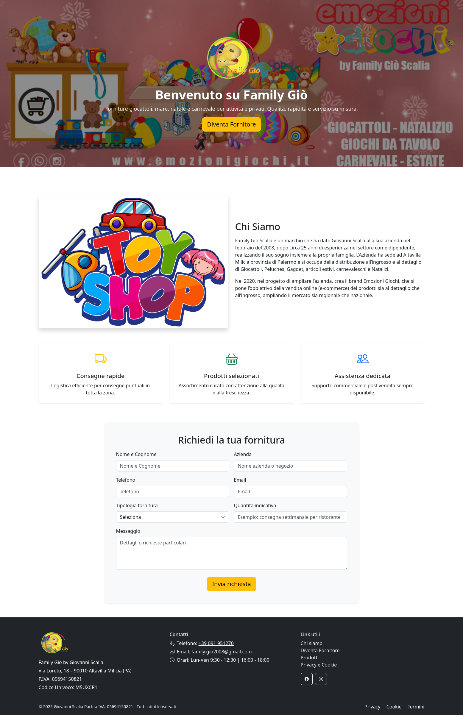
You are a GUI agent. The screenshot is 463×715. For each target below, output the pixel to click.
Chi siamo (312, 643)
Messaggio (128, 531)
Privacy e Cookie (319, 664)
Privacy (372, 706)
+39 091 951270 (216, 643)
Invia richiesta (231, 584)
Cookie (394, 706)
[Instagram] (321, 679)
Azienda (243, 454)
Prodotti (310, 657)
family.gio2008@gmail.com (221, 651)
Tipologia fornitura (137, 505)
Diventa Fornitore (231, 124)
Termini (416, 706)
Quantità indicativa (255, 505)
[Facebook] (307, 679)
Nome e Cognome (136, 454)
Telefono (125, 480)
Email (240, 480)
